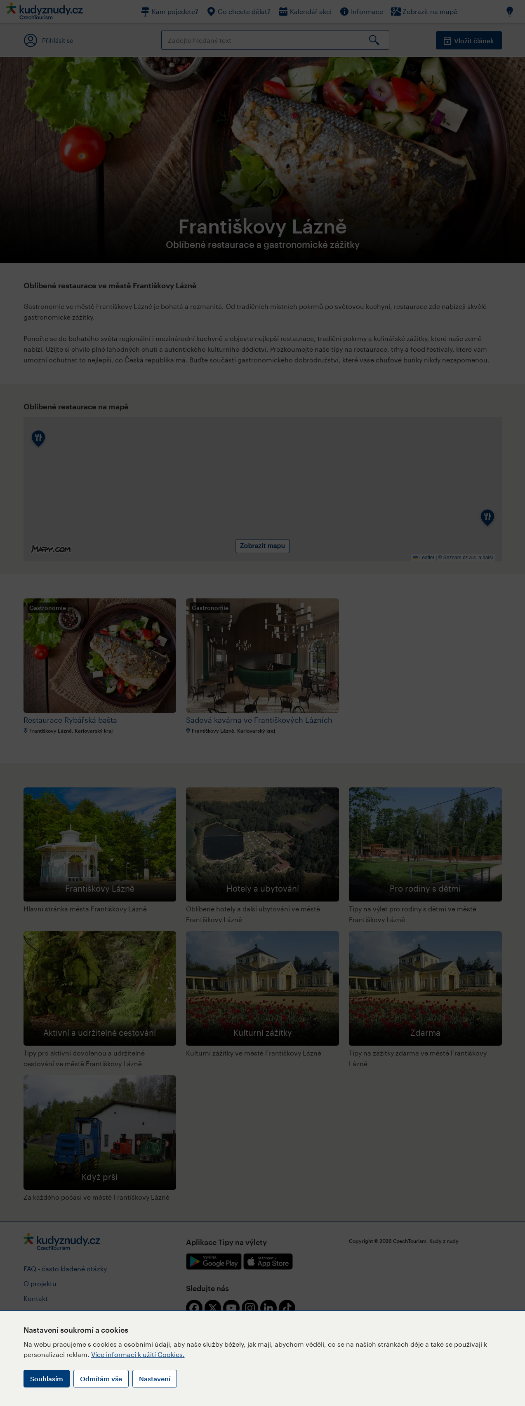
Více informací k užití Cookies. (138, 1354)
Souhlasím (46, 1379)
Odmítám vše (101, 1379)
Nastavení (154, 1379)
